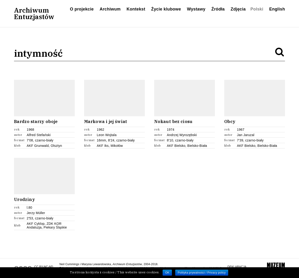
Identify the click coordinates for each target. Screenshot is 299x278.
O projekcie (82, 9)
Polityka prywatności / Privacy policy (202, 272)
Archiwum (110, 9)
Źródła (218, 9)
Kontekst (136, 9)
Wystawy (196, 9)
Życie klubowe (166, 9)
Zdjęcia (238, 9)
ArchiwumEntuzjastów (34, 13)
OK (167, 272)
